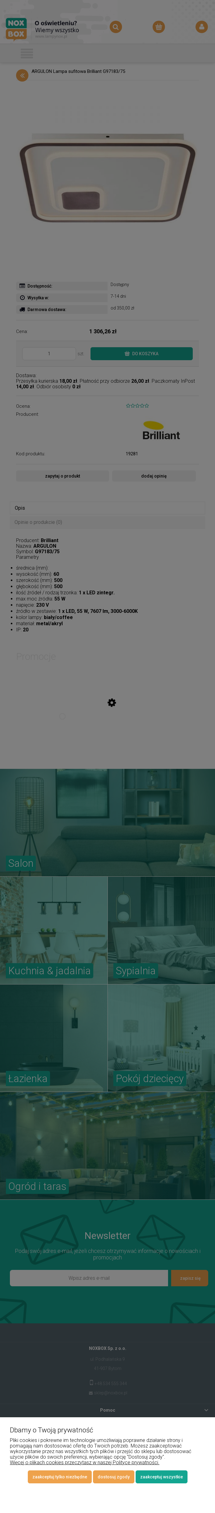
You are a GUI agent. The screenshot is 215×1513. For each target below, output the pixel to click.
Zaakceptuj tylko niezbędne (59, 1476)
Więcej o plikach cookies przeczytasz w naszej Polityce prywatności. (84, 1462)
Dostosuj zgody (114, 1476)
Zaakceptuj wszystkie (161, 1476)
